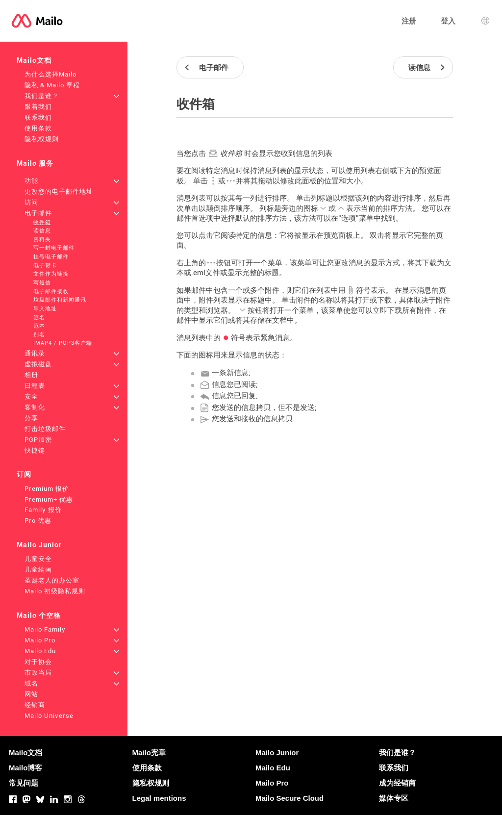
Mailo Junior (39, 545)
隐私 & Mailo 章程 (52, 85)
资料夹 (42, 239)
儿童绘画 (38, 569)
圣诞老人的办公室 (52, 580)
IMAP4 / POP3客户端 (62, 343)
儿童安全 (38, 558)
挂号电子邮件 (51, 257)
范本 (39, 326)
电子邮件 (38, 213)
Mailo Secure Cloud (289, 798)
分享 (31, 418)
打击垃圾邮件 (45, 429)
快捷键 (35, 450)
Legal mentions (159, 798)
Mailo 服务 (35, 163)
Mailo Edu (40, 651)
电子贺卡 (45, 265)
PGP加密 (38, 439)
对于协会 (38, 661)
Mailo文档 (34, 60)
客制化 (35, 407)
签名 (39, 317)
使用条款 (38, 128)
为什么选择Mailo (50, 74)
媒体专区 (393, 798)
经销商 (35, 705)
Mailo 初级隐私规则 (55, 591)
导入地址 (45, 309)
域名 (31, 683)
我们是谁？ (42, 96)
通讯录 (35, 353)
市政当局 (38, 672)
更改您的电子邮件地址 (59, 191)
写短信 (42, 283)
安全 (31, 396)
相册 (31, 375)
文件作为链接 (51, 274)
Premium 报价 (47, 488)
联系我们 (38, 117)
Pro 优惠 (38, 520)
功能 (31, 180)
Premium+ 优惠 (49, 499)
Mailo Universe (49, 715)
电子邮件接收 (51, 291)
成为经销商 (397, 783)
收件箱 (42, 222)
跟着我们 (38, 106)
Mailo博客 (25, 768)
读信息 (42, 231)
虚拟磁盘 (38, 364)
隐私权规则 (42, 139)
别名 (39, 334)
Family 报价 (43, 509)
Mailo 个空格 (39, 615)
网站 (31, 694)
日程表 (35, 385)
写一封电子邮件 (54, 248)
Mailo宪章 (149, 752)
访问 (31, 202)
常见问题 (23, 783)
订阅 (24, 474)
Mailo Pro (40, 640)
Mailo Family (45, 629)
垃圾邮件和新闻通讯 (59, 300)
